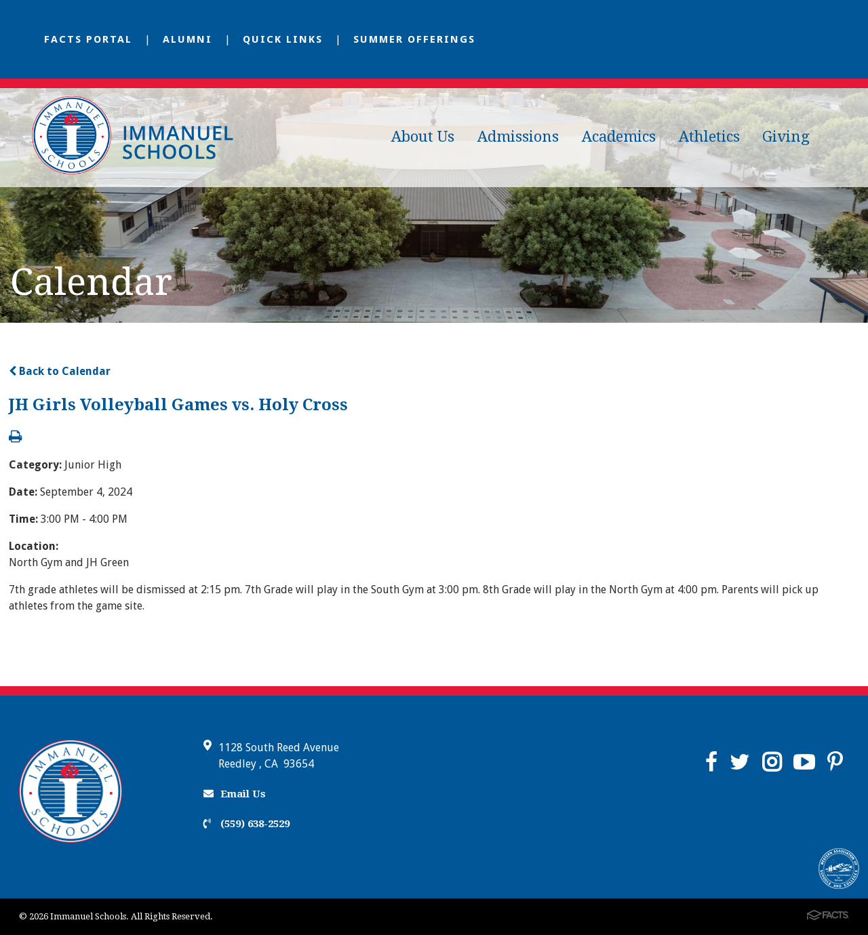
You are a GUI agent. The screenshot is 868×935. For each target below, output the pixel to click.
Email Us (234, 794)
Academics (619, 136)
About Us (422, 136)
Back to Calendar (60, 371)
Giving (786, 136)
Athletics (709, 136)
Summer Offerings (414, 39)
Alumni (187, 39)
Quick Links (283, 39)
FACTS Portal (88, 39)
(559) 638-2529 (246, 824)
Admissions (518, 136)
